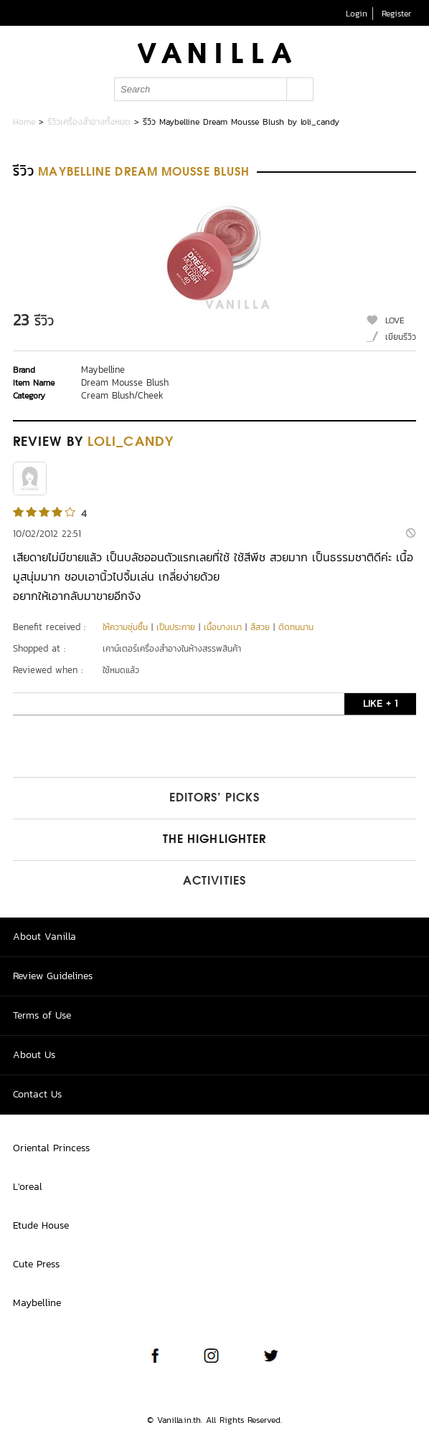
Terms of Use (42, 1015)
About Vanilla (44, 936)
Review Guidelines (53, 975)
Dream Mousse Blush (125, 382)
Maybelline (103, 369)
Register (396, 13)
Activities (214, 881)
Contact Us (37, 1094)
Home (24, 121)
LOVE (395, 320)
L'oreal (27, 1186)
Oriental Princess (51, 1148)
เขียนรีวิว (400, 336)
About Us (34, 1054)
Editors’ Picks (214, 798)
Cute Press (36, 1264)
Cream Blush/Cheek (122, 395)
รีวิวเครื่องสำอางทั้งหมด (89, 121)
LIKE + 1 (380, 703)
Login (356, 13)
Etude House (41, 1225)
